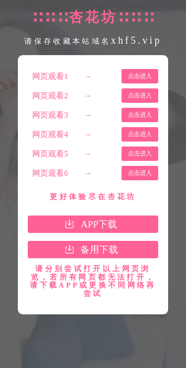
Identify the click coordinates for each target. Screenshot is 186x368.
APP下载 (99, 224)
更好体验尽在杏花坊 (93, 197)
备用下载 (99, 249)
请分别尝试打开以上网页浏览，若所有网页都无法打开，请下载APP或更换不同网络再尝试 (93, 281)
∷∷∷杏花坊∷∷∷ (93, 17)
